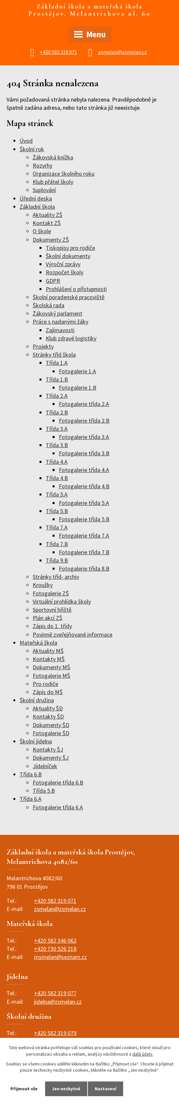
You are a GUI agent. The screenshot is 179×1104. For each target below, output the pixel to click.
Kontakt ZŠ (47, 223)
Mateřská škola (38, 642)
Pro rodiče (45, 684)
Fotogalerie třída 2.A (84, 404)
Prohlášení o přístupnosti (76, 289)
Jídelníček (45, 766)
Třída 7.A (57, 527)
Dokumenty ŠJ (51, 757)
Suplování (44, 190)
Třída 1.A (57, 362)
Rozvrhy (42, 165)
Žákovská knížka (53, 157)
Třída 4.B (57, 478)
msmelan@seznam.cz (60, 957)
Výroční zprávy (63, 264)
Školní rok (32, 149)
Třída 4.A (57, 461)
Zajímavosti (60, 330)
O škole (42, 231)
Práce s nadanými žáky (60, 321)
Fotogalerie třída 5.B (84, 519)
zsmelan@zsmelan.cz (122, 52)
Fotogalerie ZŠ (51, 593)
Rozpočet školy (64, 272)
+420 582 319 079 (55, 1033)
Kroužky (43, 585)
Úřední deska (36, 198)
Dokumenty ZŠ (51, 239)
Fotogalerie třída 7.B (84, 552)
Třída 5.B (57, 511)
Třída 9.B (57, 560)
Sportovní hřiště (52, 609)
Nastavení (106, 1089)
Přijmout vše (24, 1089)
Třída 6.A (30, 799)
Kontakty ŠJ (48, 749)
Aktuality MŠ (48, 651)
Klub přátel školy (53, 182)
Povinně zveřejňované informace (72, 634)
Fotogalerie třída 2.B (84, 420)
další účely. (142, 1054)
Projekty (43, 346)
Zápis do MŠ (48, 692)
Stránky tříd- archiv (56, 576)
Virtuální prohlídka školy (62, 601)
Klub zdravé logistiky (71, 338)
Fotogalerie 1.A (77, 371)
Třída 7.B (57, 544)
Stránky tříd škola (54, 354)
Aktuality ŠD (48, 708)
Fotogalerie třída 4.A (84, 470)
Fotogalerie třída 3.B (84, 453)
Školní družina (37, 700)
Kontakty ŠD (48, 716)
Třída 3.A (57, 428)
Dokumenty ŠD (51, 725)
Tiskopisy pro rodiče (70, 248)
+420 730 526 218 (55, 948)
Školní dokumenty (68, 256)
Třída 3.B (57, 445)
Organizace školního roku (63, 173)
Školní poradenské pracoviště (69, 297)
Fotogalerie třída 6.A (58, 807)
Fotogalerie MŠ (51, 675)
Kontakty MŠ (49, 659)
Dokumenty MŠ (51, 667)
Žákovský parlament (57, 313)
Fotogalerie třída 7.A (84, 535)
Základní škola (37, 206)
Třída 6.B (31, 774)
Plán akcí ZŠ (47, 618)
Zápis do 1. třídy (52, 626)
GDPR (53, 280)
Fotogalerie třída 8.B (84, 568)
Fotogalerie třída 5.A (84, 503)
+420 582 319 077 (55, 993)
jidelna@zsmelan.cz (58, 1001)
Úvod (26, 140)
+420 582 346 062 (55, 940)
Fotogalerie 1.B (77, 387)
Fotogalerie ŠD (51, 733)
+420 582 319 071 (58, 52)
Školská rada (48, 305)
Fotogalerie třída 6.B (58, 782)
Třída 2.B (57, 412)
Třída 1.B (57, 379)
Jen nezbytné (66, 1089)
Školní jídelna (36, 741)
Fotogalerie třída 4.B (84, 486)
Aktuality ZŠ (47, 215)
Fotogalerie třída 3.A (84, 437)
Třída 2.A (57, 395)
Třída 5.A (57, 494)
